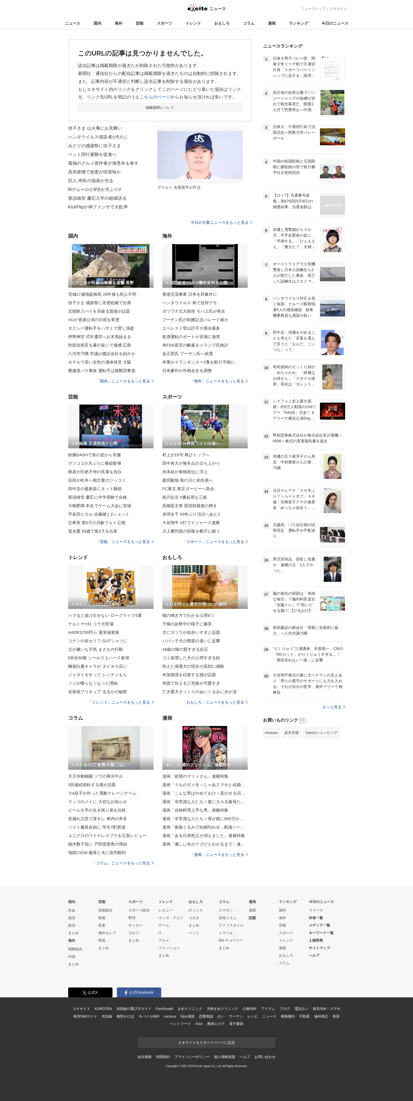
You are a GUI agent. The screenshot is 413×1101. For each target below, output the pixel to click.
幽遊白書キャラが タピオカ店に (97, 666)
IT (160, 933)
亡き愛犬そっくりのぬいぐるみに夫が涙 (199, 691)
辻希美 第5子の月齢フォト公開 (96, 522)
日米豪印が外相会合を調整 (187, 370)
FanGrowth (164, 1009)
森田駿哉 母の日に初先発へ (187, 480)
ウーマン (236, 1016)
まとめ (73, 933)
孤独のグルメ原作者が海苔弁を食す (103, 163)
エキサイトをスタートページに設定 (206, 1043)
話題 (252, 918)
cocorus (170, 1016)
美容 (336, 1016)
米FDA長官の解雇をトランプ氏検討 (195, 345)
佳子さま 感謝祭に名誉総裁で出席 (99, 302)
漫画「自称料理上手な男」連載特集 (195, 810)
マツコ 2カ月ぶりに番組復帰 (94, 463)
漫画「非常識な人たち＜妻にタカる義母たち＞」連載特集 (205, 801)
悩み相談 (187, 1016)
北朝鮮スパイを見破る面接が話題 (99, 311)
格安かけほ (125, 1016)
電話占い (301, 1009)
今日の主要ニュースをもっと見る (221, 222)
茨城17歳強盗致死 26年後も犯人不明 (102, 294)
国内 (97, 23)
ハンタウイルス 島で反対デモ (189, 302)
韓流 (101, 940)
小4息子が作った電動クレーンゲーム (102, 793)
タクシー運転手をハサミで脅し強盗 (101, 328)
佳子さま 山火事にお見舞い (95, 128)
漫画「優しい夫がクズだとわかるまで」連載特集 (205, 844)
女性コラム (227, 918)
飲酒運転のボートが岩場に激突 (191, 336)
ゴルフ (133, 933)
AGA (199, 1024)
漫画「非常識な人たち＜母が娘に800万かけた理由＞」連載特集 (205, 818)
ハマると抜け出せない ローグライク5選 (105, 615)
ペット (194, 933)
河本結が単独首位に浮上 (185, 471)
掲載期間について (160, 108)
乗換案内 (288, 1016)
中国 (71, 957)
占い (220, 1016)
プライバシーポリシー (192, 1057)
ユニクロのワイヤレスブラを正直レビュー (107, 835)
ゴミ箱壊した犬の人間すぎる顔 (191, 657)
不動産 (304, 1016)
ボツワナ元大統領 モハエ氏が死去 (194, 311)
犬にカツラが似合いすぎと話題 (191, 632)
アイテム (268, 1009)
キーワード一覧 (321, 933)
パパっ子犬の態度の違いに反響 (191, 640)
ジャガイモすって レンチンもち (97, 674)
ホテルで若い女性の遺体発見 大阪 (99, 362)
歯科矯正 (321, 1016)
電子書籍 (236, 1024)
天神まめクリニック (222, 1009)
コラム (249, 23)
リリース (316, 910)
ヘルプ (314, 955)
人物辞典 (316, 940)
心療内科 (249, 1009)
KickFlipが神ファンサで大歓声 (98, 207)
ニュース (72, 23)
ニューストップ (313, 9)
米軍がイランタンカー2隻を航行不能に (198, 362)
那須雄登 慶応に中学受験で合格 (97, 497)
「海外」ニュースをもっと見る (219, 381)
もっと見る (333, 707)
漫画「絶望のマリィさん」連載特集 (195, 776)
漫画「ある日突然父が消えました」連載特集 (203, 835)
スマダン (226, 910)
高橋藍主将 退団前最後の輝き (189, 505)
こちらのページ (155, 97)
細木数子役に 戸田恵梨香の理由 (97, 844)
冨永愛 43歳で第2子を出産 (93, 531)
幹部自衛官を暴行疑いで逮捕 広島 (99, 345)
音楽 (101, 925)
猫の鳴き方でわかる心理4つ (188, 615)
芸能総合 (105, 910)
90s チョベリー (231, 940)
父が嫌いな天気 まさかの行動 (95, 649)
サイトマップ (319, 948)
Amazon (271, 733)
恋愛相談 (206, 1016)
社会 (71, 910)
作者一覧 (316, 918)
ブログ (284, 1009)
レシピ (252, 1016)
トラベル (226, 933)
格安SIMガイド (85, 1016)
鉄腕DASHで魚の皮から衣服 (94, 454)
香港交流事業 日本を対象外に (189, 294)
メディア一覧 (319, 925)
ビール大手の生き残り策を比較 (97, 810)
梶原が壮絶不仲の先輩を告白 (95, 471)
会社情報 (144, 1057)
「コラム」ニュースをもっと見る (123, 863)
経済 (71, 918)
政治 (71, 925)
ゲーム (163, 925)
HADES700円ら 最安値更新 (94, 632)
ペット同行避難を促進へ (92, 154)
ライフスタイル (231, 925)
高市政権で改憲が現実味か (94, 172)
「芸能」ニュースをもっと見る (125, 541)
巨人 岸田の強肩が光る (91, 180)
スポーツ (164, 23)
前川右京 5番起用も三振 (184, 497)
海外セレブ (107, 933)
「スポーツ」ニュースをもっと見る (215, 541)
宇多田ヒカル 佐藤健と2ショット (98, 514)
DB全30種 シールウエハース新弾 (98, 657)
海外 (118, 23)
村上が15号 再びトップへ (185, 454)
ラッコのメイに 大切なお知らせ (97, 801)
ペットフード (180, 1024)
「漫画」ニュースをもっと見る (219, 854)
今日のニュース (335, 23)
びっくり (196, 910)
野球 (131, 918)
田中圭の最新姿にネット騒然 (95, 488)
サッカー (135, 925)
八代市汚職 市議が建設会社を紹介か (101, 353)
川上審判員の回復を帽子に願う (191, 531)
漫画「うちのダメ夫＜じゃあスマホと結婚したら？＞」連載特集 (205, 784)
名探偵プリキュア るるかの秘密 (97, 691)
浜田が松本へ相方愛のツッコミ (97, 480)
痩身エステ (216, 1024)
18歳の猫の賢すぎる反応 (185, 649)
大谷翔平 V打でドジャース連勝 (191, 522)
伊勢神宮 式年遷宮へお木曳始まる (99, 336)
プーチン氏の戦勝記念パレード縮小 (195, 319)
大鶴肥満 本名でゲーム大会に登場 (99, 505)
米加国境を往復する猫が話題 (189, 674)
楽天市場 (291, 733)
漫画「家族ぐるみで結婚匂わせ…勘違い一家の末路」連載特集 (205, 827)
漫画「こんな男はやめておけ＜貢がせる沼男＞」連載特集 (205, 793)
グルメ (163, 940)
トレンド (193, 23)
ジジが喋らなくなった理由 (93, 683)
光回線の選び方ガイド (134, 1009)
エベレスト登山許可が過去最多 (191, 328)
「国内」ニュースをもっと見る (125, 381)
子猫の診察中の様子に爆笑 (187, 623)
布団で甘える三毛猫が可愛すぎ (191, 683)
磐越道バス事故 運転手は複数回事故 (101, 370)
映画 (101, 918)
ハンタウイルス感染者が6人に (98, 137)
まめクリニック (189, 1009)
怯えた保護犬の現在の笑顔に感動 (193, 666)
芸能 (139, 23)
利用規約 (163, 1057)
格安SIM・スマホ (326, 1009)
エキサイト (338, 9)
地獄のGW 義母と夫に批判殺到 (97, 852)
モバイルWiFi (149, 1016)
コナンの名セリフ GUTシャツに (98, 640)
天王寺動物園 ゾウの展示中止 (95, 776)
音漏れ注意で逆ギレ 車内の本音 (97, 818)
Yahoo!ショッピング (321, 733)
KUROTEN (103, 1009)
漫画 (272, 23)
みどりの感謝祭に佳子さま (94, 145)
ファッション (169, 948)
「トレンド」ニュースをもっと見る (121, 702)
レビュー (165, 910)
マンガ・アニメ (170, 918)
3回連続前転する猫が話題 (92, 784)
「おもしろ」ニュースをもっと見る (215, 702)
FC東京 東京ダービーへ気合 (188, 488)
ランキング (298, 23)
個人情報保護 (224, 1057)
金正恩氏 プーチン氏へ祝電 (187, 353)
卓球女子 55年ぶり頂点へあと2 (191, 514)
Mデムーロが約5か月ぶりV (94, 189)
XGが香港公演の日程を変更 (94, 319)
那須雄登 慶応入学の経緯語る (97, 198)
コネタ (194, 918)
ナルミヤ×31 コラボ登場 (91, 623)
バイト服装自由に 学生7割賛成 (96, 827)
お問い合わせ (265, 1057)
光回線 (107, 1016)
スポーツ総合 (139, 910)
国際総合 (75, 949)
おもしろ (222, 23)
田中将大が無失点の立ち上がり (191, 463)
